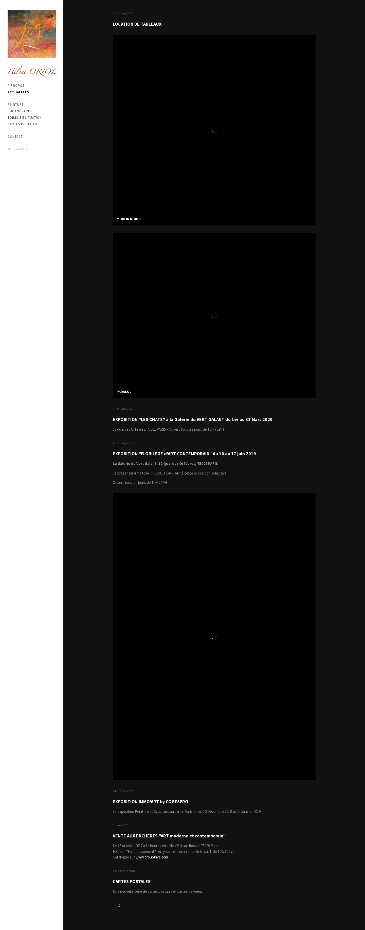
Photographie (20, 111)
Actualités (18, 92)
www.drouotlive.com (152, 857)
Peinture (16, 104)
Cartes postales (22, 124)
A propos (16, 85)
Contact (15, 136)
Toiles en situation (25, 117)
